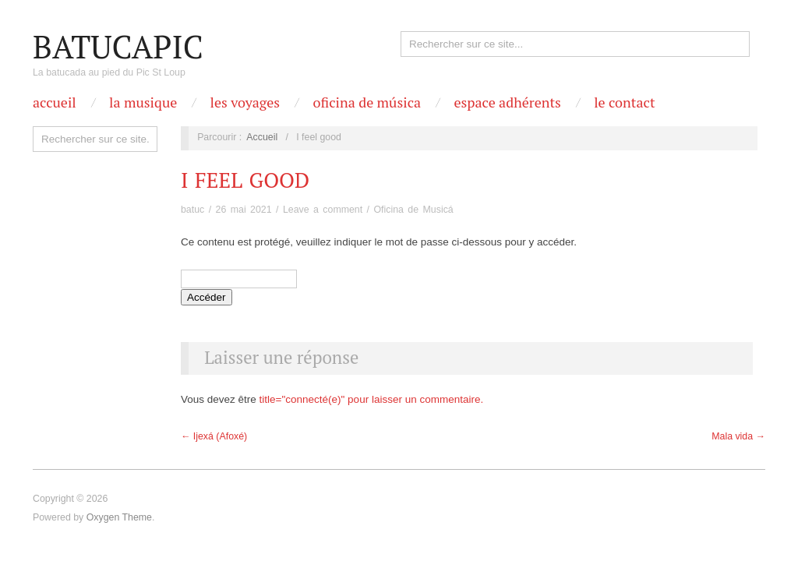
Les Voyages (245, 102)
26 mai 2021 (244, 209)
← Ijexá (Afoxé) (214, 436)
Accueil (54, 102)
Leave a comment (322, 209)
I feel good (245, 180)
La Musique (143, 102)
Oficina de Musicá (413, 209)
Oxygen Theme (119, 517)
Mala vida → (738, 436)
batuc (192, 209)
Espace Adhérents (507, 102)
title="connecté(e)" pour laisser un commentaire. (372, 399)
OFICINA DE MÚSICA (366, 102)
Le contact (624, 102)
